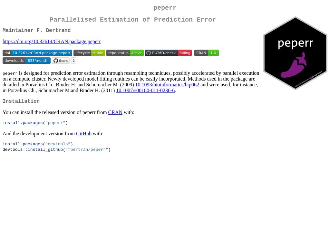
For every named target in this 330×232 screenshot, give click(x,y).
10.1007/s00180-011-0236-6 (145, 94)
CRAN (115, 117)
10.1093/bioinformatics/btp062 (167, 88)
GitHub (84, 139)
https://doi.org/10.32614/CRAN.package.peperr (52, 45)
